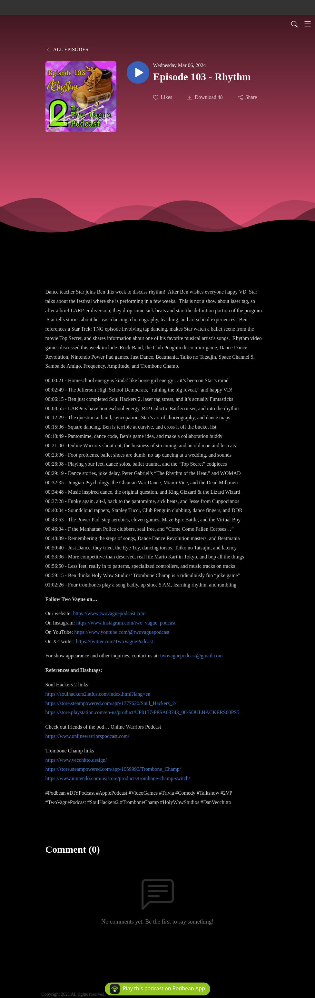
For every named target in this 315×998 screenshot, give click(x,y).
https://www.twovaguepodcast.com (109, 613)
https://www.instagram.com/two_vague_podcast (125, 622)
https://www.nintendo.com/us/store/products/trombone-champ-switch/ (117, 778)
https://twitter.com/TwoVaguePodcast (114, 641)
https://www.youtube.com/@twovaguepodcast (121, 632)
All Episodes (66, 49)
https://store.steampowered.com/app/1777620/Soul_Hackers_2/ (110, 703)
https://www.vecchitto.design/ (76, 760)
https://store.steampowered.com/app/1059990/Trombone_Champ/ (113, 769)
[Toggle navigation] (307, 24)
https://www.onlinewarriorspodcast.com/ (87, 736)
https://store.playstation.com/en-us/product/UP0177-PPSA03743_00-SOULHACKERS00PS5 (142, 712)
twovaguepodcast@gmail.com (191, 655)
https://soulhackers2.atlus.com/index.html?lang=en (98, 694)
